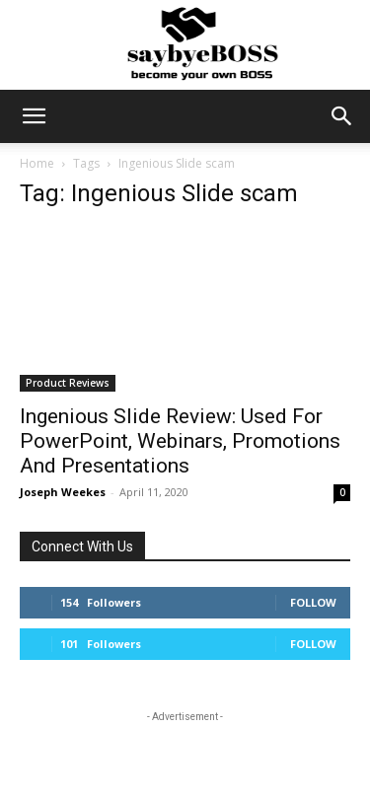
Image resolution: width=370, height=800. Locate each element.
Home (37, 163)
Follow (313, 602)
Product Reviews (68, 383)
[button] (33, 116)
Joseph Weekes (63, 491)
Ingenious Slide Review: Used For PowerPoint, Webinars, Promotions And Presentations (180, 440)
